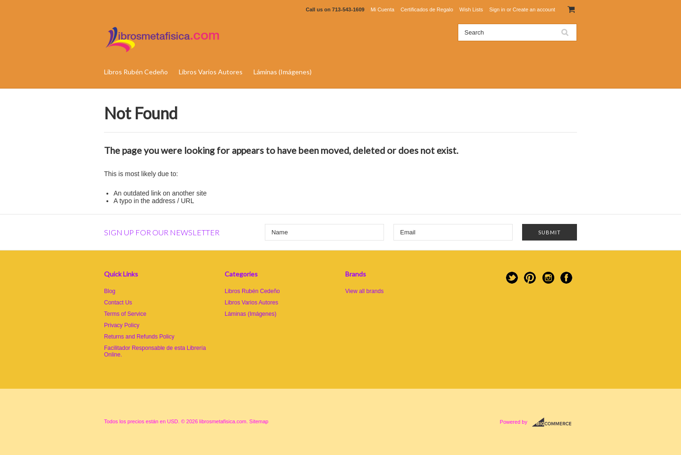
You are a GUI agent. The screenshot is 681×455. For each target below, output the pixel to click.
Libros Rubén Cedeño (136, 72)
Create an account (534, 9)
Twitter (512, 278)
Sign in (497, 9)
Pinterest (530, 278)
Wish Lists (471, 9)
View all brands (364, 291)
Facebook (566, 278)
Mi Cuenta (382, 9)
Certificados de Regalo (427, 9)
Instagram (548, 278)
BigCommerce (554, 422)
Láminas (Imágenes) (282, 72)
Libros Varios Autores (211, 72)
